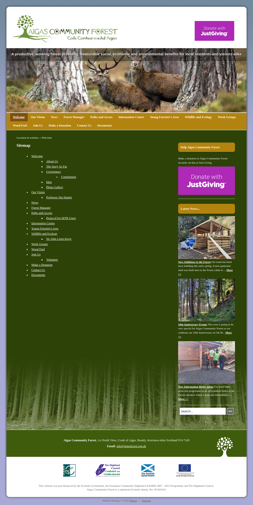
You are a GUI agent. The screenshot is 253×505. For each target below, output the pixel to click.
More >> (183, 399)
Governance (53, 171)
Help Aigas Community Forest (200, 147)
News (54, 117)
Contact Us (84, 125)
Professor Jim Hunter (59, 197)
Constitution (68, 177)
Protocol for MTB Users (61, 218)
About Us (52, 161)
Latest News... (190, 208)
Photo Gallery (54, 187)
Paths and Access (101, 117)
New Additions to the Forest (194, 261)
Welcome (19, 117)
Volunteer (52, 259)
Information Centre (131, 117)
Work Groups (227, 117)
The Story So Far (56, 166)
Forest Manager (74, 117)
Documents (104, 125)
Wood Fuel (20, 125)
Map (49, 182)
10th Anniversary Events (192, 324)
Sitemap (146, 500)
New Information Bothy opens (195, 386)
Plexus (133, 500)
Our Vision (38, 117)
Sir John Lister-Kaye (58, 239)
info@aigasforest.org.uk (131, 446)
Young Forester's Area (164, 117)
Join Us (37, 125)
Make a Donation (59, 125)
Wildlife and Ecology (198, 117)
